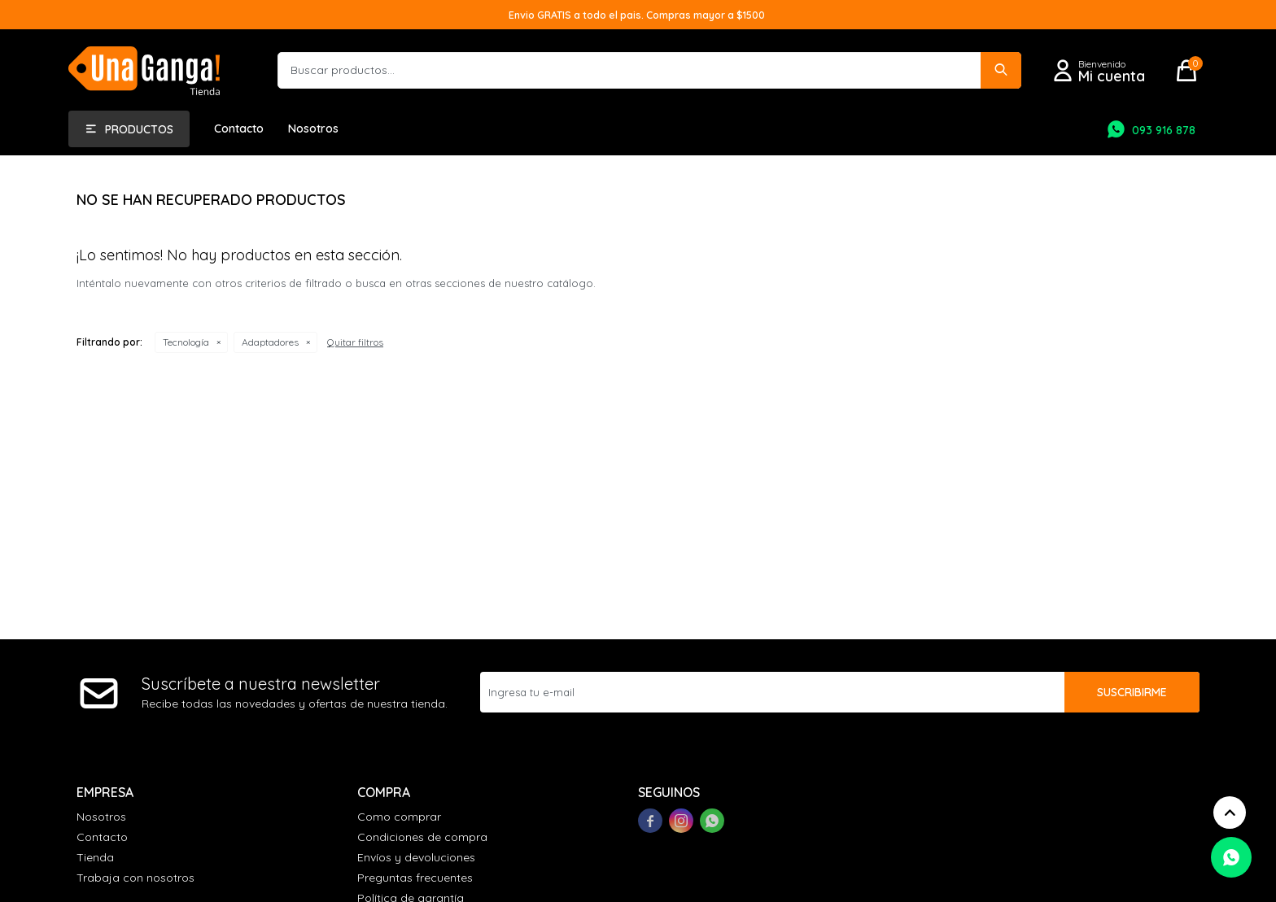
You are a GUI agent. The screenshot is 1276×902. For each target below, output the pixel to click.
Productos (139, 129)
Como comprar (399, 816)
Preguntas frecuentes (415, 877)
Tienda (95, 857)
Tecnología (186, 342)
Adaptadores (270, 342)
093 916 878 (1163, 130)
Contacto (239, 128)
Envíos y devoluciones (416, 857)
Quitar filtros (355, 342)
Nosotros (313, 128)
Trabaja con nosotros (135, 877)
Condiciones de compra (422, 837)
